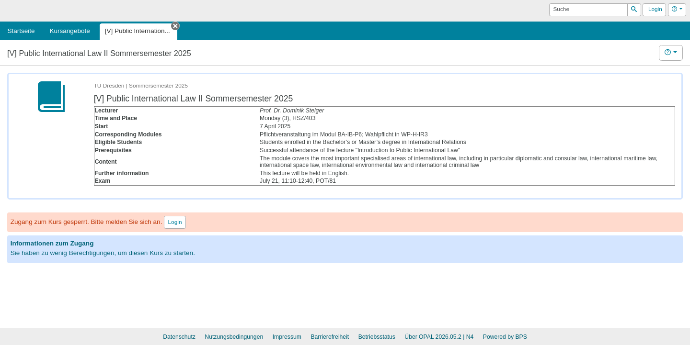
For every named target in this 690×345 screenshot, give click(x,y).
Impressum (287, 337)
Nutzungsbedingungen (234, 337)
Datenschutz (179, 337)
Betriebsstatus (376, 337)
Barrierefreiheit (329, 337)
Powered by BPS (505, 337)
